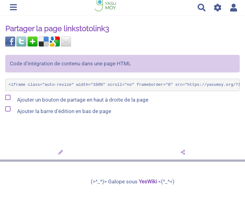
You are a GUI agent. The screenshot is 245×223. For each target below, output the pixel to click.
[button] (233, 8)
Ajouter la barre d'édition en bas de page (58, 110)
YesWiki (148, 181)
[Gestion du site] (218, 8)
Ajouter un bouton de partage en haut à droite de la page (76, 98)
